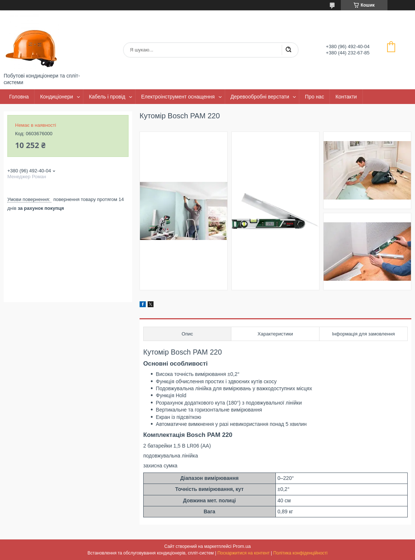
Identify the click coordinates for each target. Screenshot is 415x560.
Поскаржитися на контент (243, 553)
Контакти (346, 97)
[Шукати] (288, 50)
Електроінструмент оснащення (177, 97)
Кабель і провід (107, 97)
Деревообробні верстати (260, 97)
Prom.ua (242, 546)
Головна (19, 97)
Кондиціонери (56, 97)
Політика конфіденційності (300, 553)
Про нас (314, 97)
